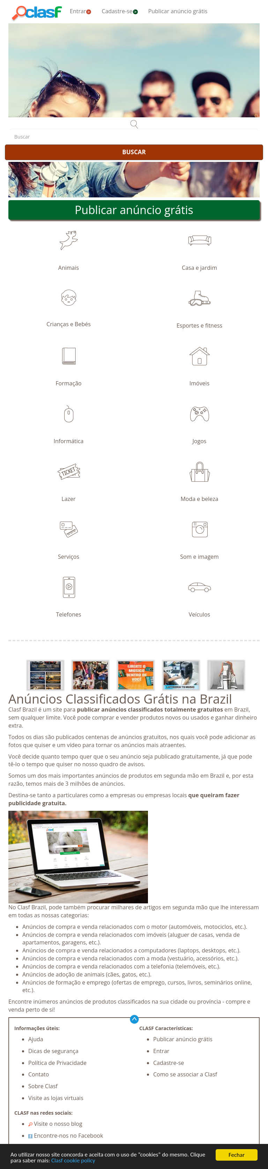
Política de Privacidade (57, 1063)
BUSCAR (134, 152)
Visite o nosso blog (55, 1124)
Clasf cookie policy (73, 1161)
